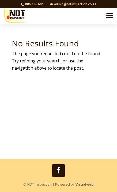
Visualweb (85, 184)
